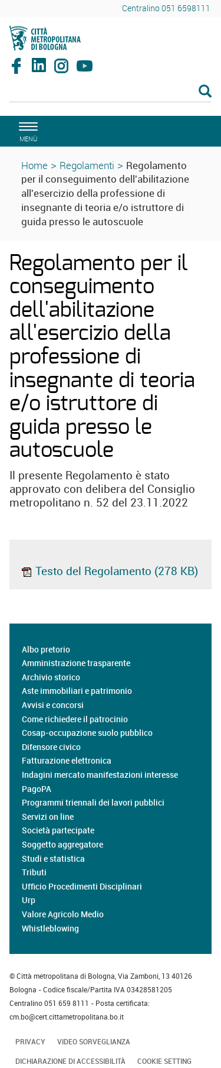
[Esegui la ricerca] (205, 92)
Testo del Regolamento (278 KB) (109, 571)
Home (34, 165)
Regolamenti (87, 165)
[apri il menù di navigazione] (26, 130)
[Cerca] (110, 92)
